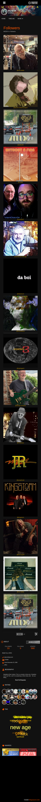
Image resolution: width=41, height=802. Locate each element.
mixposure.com (34, 800)
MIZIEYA (6, 31)
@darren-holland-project (20, 107)
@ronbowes (20, 443)
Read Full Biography (20, 680)
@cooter (20, 182)
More (20, 18)
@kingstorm (20, 517)
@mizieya (11, 13)
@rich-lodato (20, 70)
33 (8, 647)
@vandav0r (20, 219)
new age (20, 727)
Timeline (12, 18)
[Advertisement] (20, 776)
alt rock (25, 723)
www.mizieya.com (8, 657)
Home (3, 18)
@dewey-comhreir (20, 405)
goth (23, 721)
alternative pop (23, 717)
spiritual (27, 720)
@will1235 (20, 145)
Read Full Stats (7, 653)
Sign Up (34, 3)
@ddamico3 (20, 294)
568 (33, 647)
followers (13, 31)
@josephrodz (20, 480)
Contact (6, 659)
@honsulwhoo (20, 331)
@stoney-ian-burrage (20, 256)
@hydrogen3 (20, 368)
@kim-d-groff (20, 554)
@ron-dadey (20, 592)
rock (24, 734)
